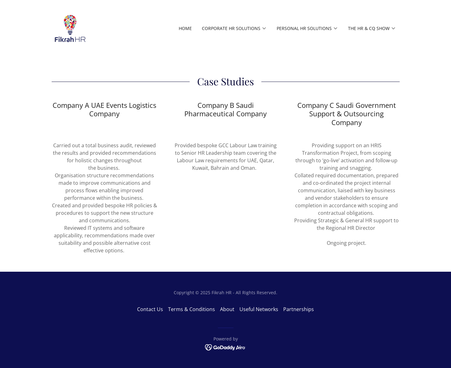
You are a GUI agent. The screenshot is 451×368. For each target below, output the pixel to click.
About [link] (227, 309)
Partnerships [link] (298, 309)
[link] (70, 27)
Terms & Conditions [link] (191, 309)
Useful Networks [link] (258, 309)
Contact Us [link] (150, 309)
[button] (234, 28)
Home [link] (185, 28)
